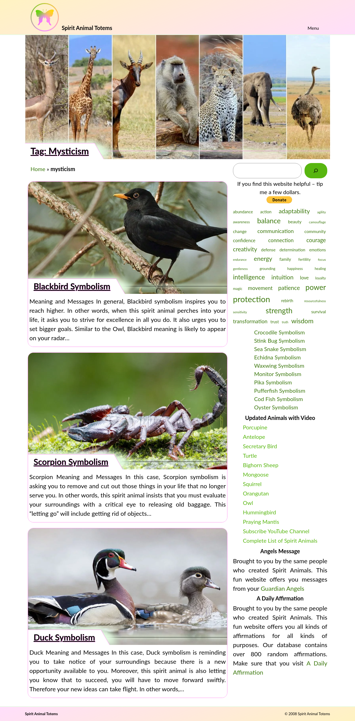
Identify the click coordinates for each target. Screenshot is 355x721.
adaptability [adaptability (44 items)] (294, 211)
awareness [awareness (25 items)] (241, 222)
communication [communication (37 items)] (275, 231)
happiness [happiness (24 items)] (295, 268)
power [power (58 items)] (315, 287)
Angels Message (280, 551)
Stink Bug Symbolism (279, 340)
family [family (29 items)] (285, 259)
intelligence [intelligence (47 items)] (249, 277)
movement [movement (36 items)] (260, 288)
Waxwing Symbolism (279, 365)
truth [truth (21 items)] (285, 322)
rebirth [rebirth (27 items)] (287, 300)
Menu (313, 28)
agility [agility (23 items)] (321, 212)
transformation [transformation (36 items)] (250, 321)
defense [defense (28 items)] (268, 249)
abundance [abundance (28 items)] (243, 211)
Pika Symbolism (273, 382)
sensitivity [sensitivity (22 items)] (240, 312)
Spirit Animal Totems (41, 714)
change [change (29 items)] (240, 231)
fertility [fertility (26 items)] (304, 259)
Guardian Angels (282, 588)
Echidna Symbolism (277, 357)
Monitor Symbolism (277, 373)
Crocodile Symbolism (279, 332)
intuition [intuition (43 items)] (283, 277)
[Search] (316, 171)
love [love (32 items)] (304, 278)
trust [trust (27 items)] (274, 321)
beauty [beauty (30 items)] (295, 221)
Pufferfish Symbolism (279, 390)
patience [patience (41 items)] (289, 287)
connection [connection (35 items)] (281, 240)
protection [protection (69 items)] (251, 299)
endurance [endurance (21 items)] (240, 259)
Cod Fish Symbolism (278, 398)
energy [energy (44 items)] (263, 258)
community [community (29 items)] (315, 231)
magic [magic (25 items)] (237, 288)
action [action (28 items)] (266, 211)
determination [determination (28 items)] (292, 249)
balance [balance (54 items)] (269, 220)
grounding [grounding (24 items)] (267, 268)
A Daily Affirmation (280, 598)
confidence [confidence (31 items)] (244, 240)
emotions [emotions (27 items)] (317, 249)
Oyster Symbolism (276, 407)
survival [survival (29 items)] (318, 311)
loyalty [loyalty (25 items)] (320, 278)
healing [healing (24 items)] (320, 268)
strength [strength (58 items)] (279, 310)
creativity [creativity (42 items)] (245, 249)
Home (38, 169)
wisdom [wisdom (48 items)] (302, 321)
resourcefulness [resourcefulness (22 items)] (315, 301)
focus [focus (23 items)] (322, 259)
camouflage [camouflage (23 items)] (317, 222)
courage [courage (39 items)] (316, 240)
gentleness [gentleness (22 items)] (240, 269)
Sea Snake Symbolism (280, 349)
